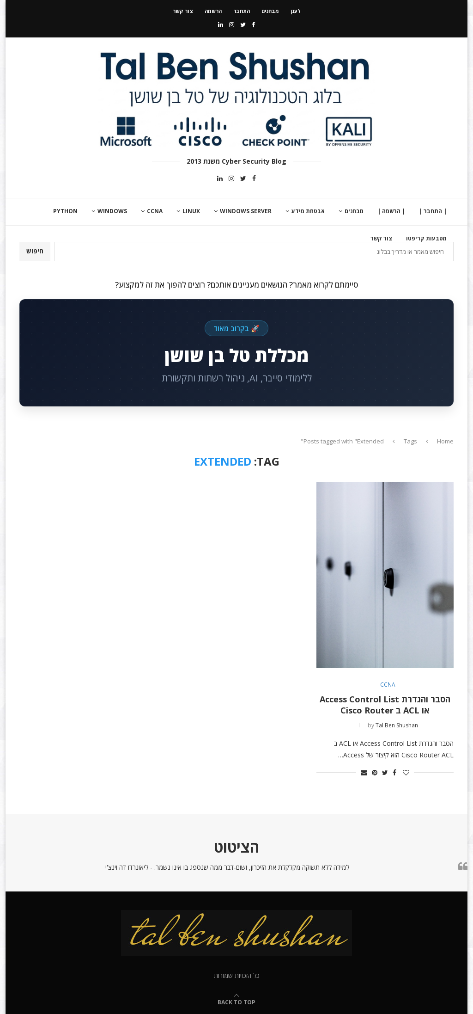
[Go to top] (236, 1001)
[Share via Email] (364, 772)
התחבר (241, 10)
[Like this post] (406, 772)
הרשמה (213, 10)
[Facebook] (253, 24)
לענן (296, 10)
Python (65, 211)
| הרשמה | (391, 211)
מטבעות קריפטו (426, 238)
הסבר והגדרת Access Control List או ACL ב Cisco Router (385, 705)
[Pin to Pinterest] (374, 772)
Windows (112, 211)
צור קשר (183, 10)
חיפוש (34, 250)
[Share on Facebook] (394, 772)
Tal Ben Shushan (397, 725)
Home (445, 441)
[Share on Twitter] (385, 772)
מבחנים (270, 10)
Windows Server (246, 211)
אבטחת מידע (308, 211)
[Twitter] (243, 24)
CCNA (155, 211)
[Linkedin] (220, 24)
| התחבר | (433, 211)
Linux (191, 211)
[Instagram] (231, 24)
